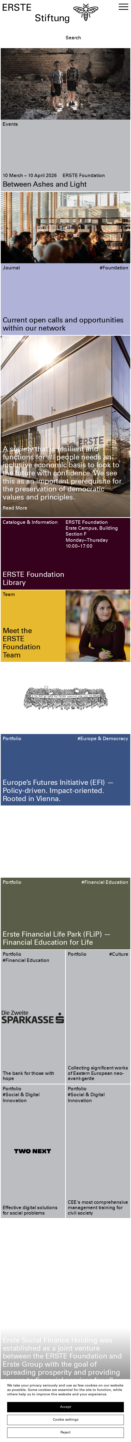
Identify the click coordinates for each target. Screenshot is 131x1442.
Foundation (16, 340)
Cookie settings (65, 1420)
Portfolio (12, 739)
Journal (11, 268)
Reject (65, 1432)
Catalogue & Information (30, 522)
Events (10, 124)
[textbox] (97, 38)
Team (9, 595)
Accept (65, 1407)
